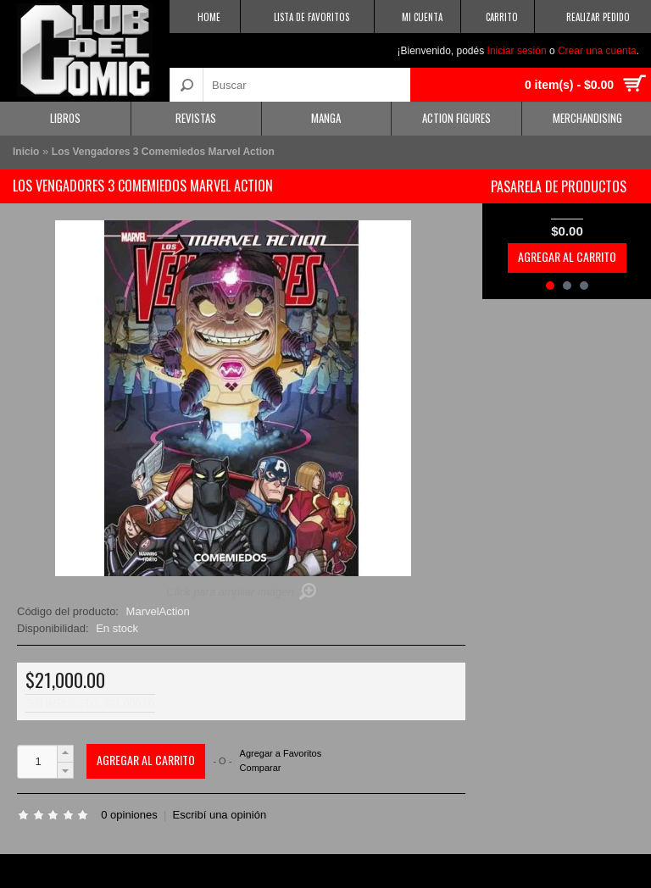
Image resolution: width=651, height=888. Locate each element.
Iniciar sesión (517, 51)
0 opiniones (129, 814)
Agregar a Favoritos (281, 753)
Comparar (260, 768)
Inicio (26, 152)
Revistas (195, 117)
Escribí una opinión (220, 814)
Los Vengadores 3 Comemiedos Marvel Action (163, 152)
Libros (65, 117)
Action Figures (456, 117)
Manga (326, 117)
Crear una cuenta (597, 51)
